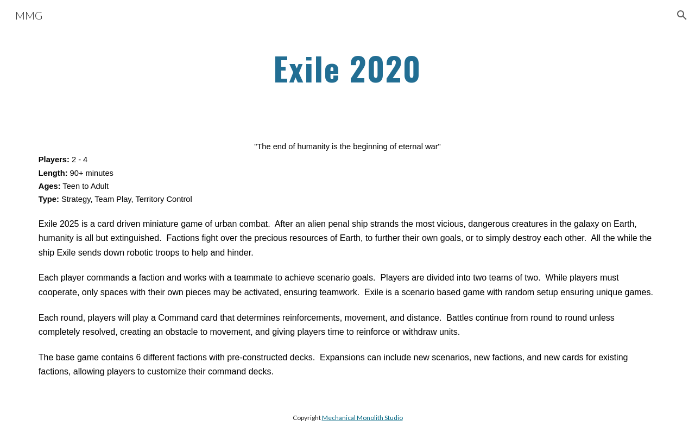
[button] (682, 15)
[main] (347, 69)
